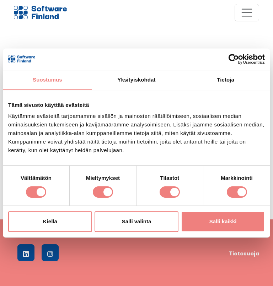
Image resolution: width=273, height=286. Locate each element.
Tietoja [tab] (225, 80)
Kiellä (50, 221)
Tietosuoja (244, 253)
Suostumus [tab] (47, 80)
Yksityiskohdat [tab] (136, 80)
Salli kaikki (223, 221)
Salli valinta (136, 221)
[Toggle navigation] (247, 13)
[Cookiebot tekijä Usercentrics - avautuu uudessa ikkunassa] (234, 59)
